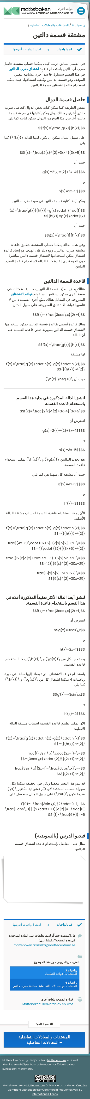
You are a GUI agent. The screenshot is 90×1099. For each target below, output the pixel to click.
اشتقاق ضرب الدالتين (23, 69)
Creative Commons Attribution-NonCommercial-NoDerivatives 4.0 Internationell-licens (47, 1090)
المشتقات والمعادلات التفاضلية (49, 25)
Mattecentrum (56, 1060)
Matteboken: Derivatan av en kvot (47, 1004)
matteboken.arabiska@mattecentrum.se (44, 946)
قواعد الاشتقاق (22, 294)
